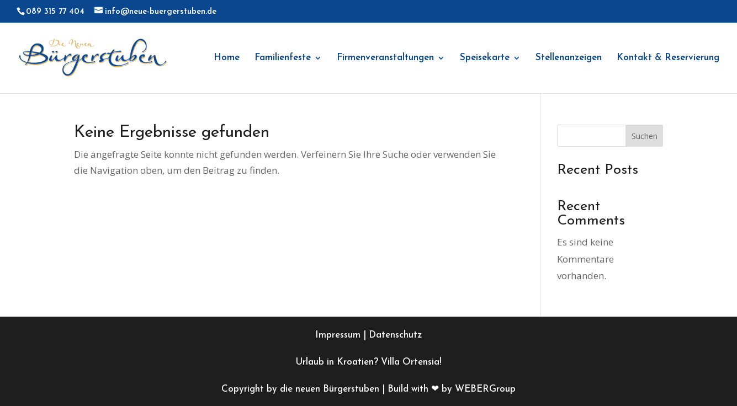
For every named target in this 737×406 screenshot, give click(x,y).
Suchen (645, 136)
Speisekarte (485, 58)
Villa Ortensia (410, 362)
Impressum (337, 335)
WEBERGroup (485, 389)
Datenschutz (395, 335)
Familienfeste (282, 58)
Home (227, 58)
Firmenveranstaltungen (385, 58)
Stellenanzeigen (568, 58)
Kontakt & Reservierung (668, 58)
